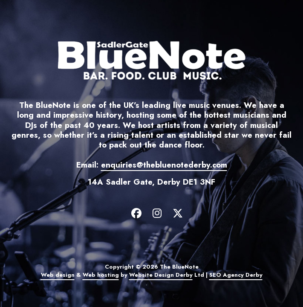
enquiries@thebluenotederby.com (164, 165)
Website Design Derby (161, 275)
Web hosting (101, 275)
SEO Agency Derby (236, 275)
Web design (58, 275)
